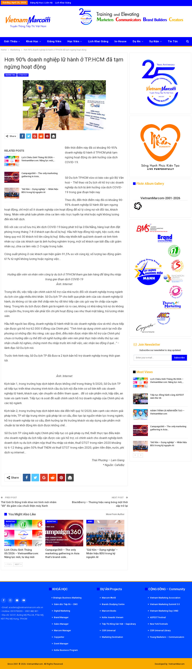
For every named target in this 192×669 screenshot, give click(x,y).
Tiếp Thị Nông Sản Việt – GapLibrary (119, 624)
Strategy (23, 75)
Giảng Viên (54, 41)
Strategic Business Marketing (66, 598)
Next (18, 564)
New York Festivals (159, 624)
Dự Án (137, 41)
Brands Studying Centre (113, 604)
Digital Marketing (62, 611)
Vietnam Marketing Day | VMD (164, 611)
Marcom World (109, 598)
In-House (120, 41)
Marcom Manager (62, 630)
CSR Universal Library (160, 630)
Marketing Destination (112, 637)
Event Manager (61, 643)
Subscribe (179, 357)
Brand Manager (61, 617)
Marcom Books (109, 611)
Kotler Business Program (66, 650)
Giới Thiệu (10, 41)
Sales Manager (61, 624)
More (171, 41)
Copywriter (59, 637)
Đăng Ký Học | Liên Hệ (41, 3)
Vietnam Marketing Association (165, 598)
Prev (9, 564)
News (90, 521)
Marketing (10, 75)
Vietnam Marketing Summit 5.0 (165, 604)
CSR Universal (109, 630)
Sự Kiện (154, 41)
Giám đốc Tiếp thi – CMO (66, 604)
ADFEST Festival (158, 617)
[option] (160, 415)
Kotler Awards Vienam (112, 617)
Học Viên (73, 41)
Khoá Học (32, 41)
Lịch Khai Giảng (63, 3)
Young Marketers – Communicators (167, 637)
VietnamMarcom (176, 664)
